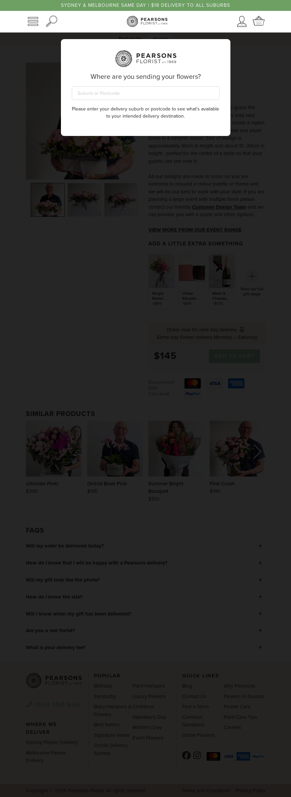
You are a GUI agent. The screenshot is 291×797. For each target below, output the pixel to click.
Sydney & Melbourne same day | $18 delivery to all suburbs (145, 5)
